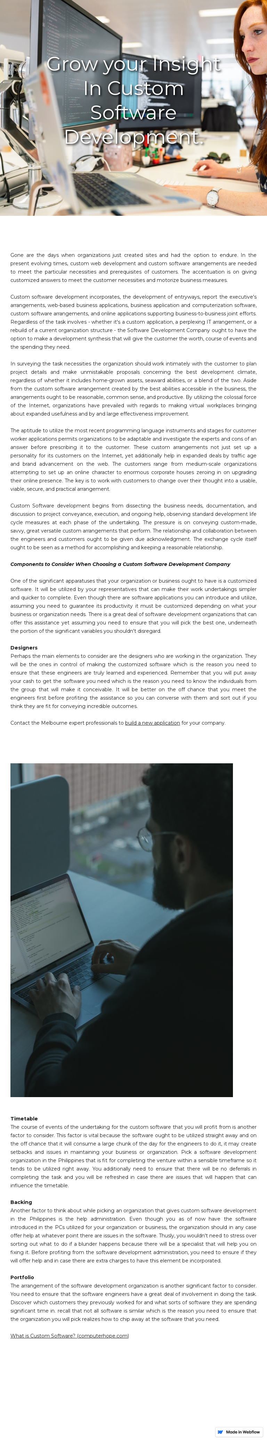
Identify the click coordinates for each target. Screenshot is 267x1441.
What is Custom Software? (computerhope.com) (69, 1336)
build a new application (152, 723)
